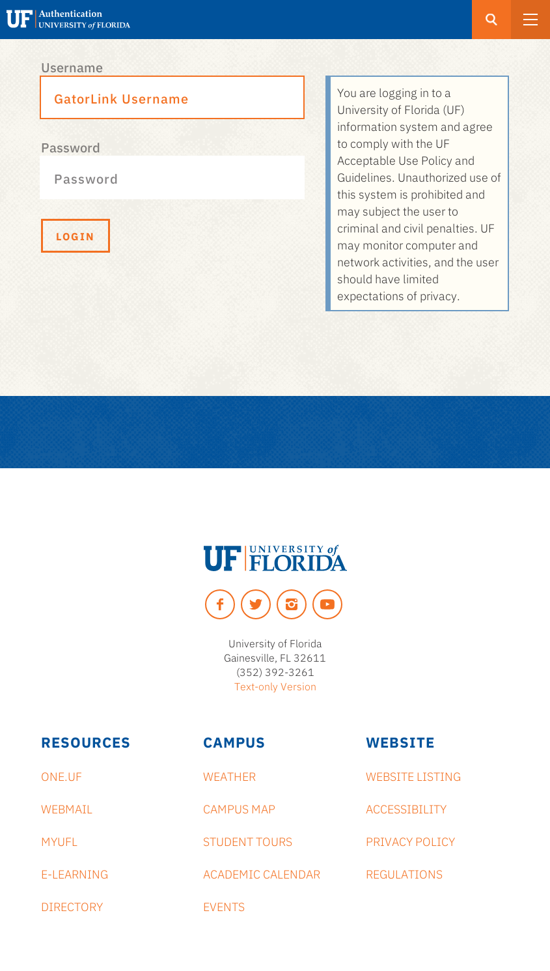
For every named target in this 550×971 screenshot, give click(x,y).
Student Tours (247, 841)
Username (72, 66)
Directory (72, 906)
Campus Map (239, 808)
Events (224, 906)
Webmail (66, 808)
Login (75, 236)
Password (70, 146)
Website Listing (413, 775)
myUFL (59, 841)
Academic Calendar (261, 873)
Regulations (404, 873)
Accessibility (406, 808)
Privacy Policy (410, 841)
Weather (229, 775)
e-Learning (74, 873)
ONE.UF (61, 775)
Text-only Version (275, 686)
